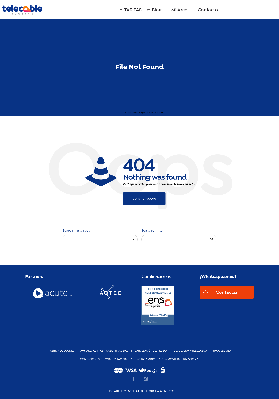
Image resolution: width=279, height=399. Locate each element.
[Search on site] (178, 239)
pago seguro (222, 350)
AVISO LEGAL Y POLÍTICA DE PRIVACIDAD (104, 350)
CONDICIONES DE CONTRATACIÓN (103, 359)
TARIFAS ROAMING (142, 359)
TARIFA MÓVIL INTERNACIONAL (178, 359)
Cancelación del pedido (151, 350)
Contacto (205, 9)
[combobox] (100, 239)
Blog (154, 9)
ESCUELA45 (133, 391)
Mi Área (178, 9)
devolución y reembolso (190, 350)
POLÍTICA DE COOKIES (61, 350)
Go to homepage (144, 198)
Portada (119, 112)
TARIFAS (131, 9)
